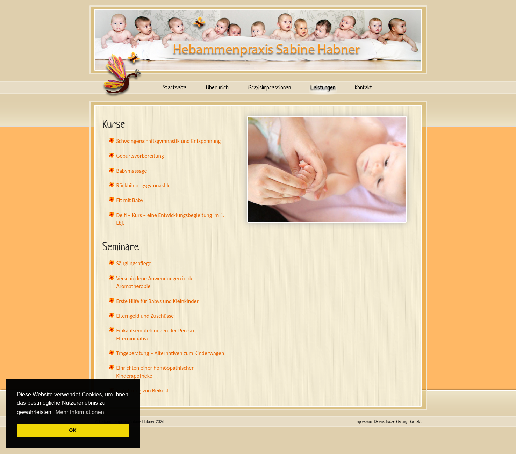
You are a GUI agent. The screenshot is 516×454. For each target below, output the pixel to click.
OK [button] (73, 430)
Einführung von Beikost (142, 390)
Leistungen (322, 87)
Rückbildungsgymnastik (143, 185)
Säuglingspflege (134, 263)
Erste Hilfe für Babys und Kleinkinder (157, 301)
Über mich (217, 87)
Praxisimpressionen (269, 87)
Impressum (363, 421)
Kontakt (363, 87)
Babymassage (131, 170)
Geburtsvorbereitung (140, 155)
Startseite (174, 87)
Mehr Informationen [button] (80, 412)
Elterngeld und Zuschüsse (145, 315)
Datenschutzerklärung (390, 421)
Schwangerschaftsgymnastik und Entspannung (168, 141)
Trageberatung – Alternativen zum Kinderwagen (170, 353)
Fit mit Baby (129, 200)
